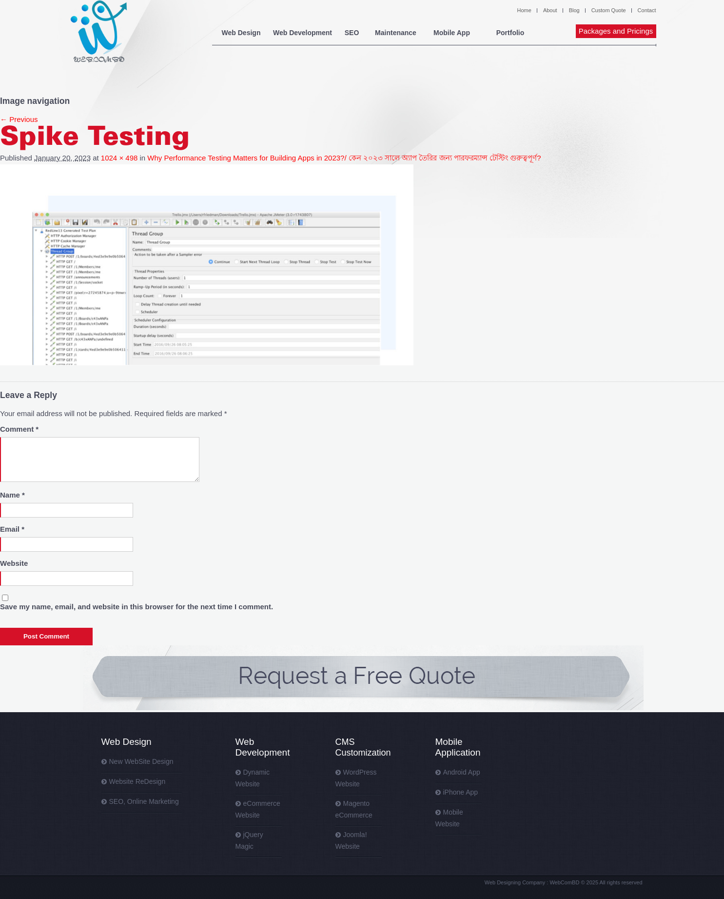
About (550, 10)
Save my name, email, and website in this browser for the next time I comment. (136, 606)
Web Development (302, 33)
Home (524, 10)
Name (12, 495)
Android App (461, 772)
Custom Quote (608, 10)
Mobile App (451, 33)
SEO (352, 33)
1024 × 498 (119, 158)
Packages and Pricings (616, 31)
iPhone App (460, 792)
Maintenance (395, 33)
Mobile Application (458, 747)
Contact (647, 10)
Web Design (241, 33)
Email (12, 529)
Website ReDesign (137, 781)
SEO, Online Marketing (144, 801)
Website (14, 563)
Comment (19, 429)
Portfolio (510, 33)
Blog (574, 10)
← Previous (19, 119)
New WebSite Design (141, 761)
